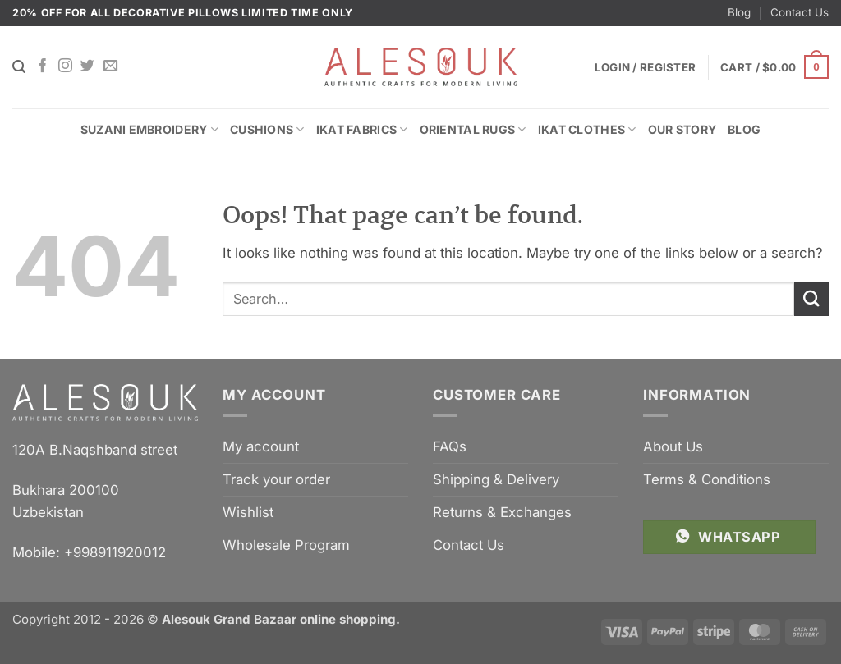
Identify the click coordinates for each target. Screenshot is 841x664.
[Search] (18, 67)
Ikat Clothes (587, 129)
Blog (739, 12)
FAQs (449, 446)
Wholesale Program (286, 545)
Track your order (276, 479)
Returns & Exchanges (502, 512)
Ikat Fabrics (362, 129)
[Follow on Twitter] (87, 66)
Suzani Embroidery (149, 129)
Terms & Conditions (706, 479)
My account (261, 446)
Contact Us (799, 12)
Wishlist (248, 512)
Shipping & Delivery (496, 479)
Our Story (682, 129)
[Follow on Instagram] (65, 66)
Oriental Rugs (473, 129)
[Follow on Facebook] (42, 66)
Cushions (267, 129)
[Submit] (811, 299)
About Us (673, 446)
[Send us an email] (110, 66)
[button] (774, 67)
